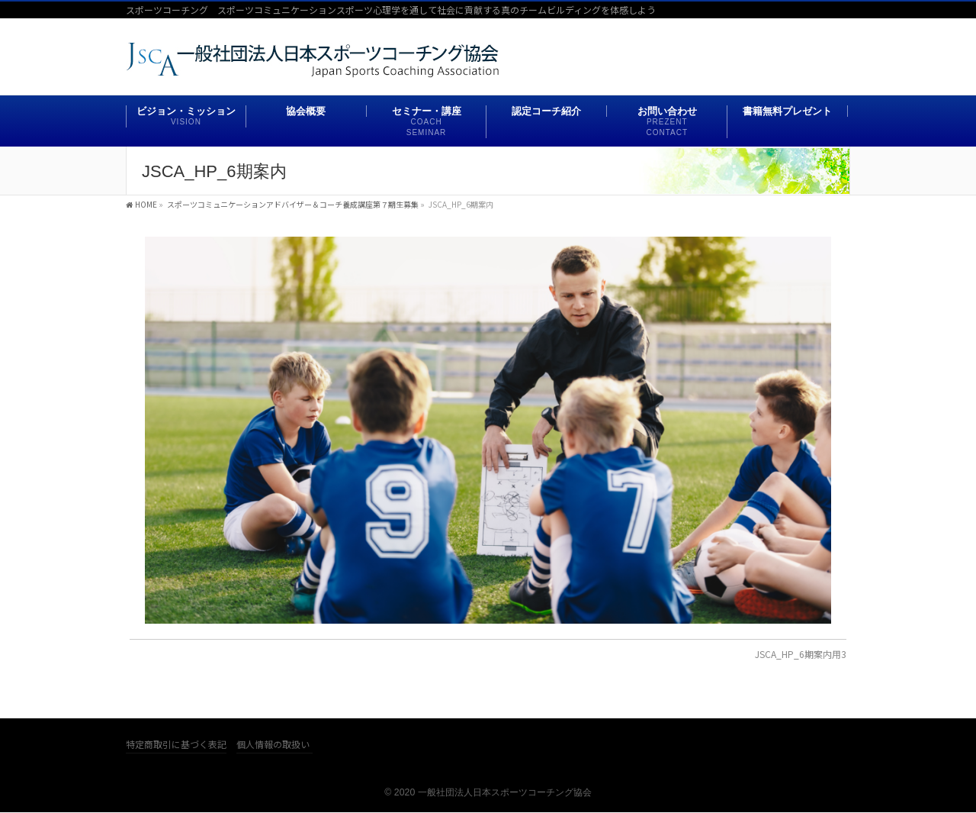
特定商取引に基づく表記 (176, 744)
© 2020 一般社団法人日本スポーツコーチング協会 (487, 792)
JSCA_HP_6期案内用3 (800, 653)
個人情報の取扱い (273, 744)
